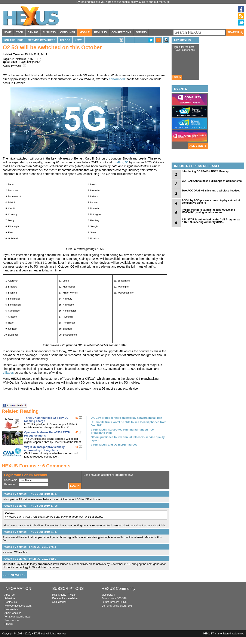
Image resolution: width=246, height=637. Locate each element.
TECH (19, 32)
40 (77, 432)
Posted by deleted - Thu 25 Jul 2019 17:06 (30, 505)
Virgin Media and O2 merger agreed (114, 444)
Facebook (58, 598)
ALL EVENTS (198, 145)
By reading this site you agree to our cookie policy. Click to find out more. (121, 1)
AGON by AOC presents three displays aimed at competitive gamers (211, 201)
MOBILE (85, 32)
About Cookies (12, 612)
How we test (11, 609)
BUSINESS (49, 32)
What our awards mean (17, 616)
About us (9, 594)
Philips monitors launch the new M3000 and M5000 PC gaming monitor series (208, 211)
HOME (8, 32)
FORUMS (141, 32)
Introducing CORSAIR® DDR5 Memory (205, 171)
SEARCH (235, 32)
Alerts (62, 594)
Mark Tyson (13, 54)
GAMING (33, 32)
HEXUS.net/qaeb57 (29, 61)
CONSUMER (67, 32)
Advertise (9, 598)
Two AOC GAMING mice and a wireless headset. (211, 190)
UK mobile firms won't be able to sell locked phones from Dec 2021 (128, 423)
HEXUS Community (118, 588)
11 (77, 447)
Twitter (72, 594)
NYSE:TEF (34, 58)
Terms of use (11, 620)
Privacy (8, 623)
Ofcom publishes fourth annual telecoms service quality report (128, 438)
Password (10, 484)
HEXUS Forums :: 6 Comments (36, 465)
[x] (168, 1)
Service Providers (41, 40)
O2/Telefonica (18, 58)
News (78, 40)
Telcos (65, 40)
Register (118, 474)
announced (117, 79)
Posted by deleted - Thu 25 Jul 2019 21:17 (30, 531)
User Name (10, 480)
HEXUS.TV (100, 32)
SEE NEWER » (14, 575)
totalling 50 (120, 162)
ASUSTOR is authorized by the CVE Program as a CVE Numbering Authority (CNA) (211, 220)
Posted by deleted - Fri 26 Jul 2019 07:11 (29, 546)
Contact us (10, 602)
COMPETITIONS (121, 32)
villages (8, 372)
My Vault (16, 65)
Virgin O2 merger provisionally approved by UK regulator (44, 448)
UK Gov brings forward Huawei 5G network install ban (126, 417)
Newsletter (72, 598)
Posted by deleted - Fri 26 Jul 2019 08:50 (29, 558)
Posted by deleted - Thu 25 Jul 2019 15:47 (30, 493)
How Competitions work (17, 605)
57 (77, 417)
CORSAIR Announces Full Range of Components (212, 181)
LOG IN (176, 77)
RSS (55, 594)
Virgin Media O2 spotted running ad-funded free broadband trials (122, 431)
